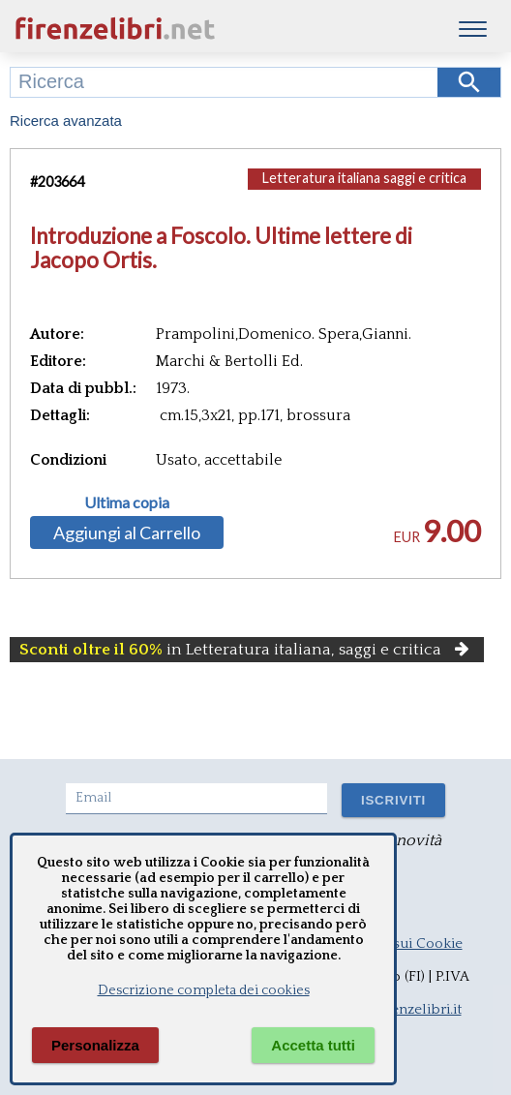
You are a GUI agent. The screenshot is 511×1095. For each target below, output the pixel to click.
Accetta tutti (313, 1045)
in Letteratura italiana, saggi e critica (246, 649)
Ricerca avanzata (66, 120)
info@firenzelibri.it (401, 1009)
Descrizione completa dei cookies (204, 990)
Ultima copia (126, 502)
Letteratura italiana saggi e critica (364, 177)
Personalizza (95, 1045)
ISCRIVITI (393, 800)
